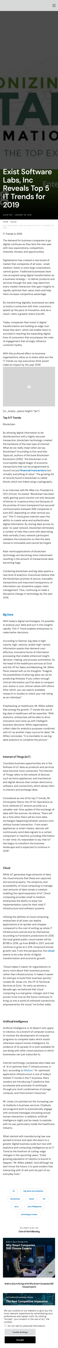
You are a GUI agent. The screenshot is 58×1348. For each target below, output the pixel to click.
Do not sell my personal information (26, 1325)
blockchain (15, 1199)
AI (14, 1191)
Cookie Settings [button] (20, 1332)
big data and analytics (33, 1191)
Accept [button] (20, 1339)
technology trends (29, 1214)
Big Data (8, 614)
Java (16, 1206)
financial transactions (33, 470)
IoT (44, 1199)
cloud (50, 950)
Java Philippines (34, 1206)
